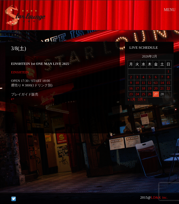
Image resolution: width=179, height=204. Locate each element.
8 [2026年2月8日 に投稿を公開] (168, 77)
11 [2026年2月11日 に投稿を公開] (143, 83)
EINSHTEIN (20, 72)
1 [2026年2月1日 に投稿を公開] (168, 71)
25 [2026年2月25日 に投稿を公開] (143, 94)
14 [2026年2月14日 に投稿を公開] (162, 83)
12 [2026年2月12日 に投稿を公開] (149, 83)
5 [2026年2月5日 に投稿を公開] (149, 77)
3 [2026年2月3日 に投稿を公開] (137, 77)
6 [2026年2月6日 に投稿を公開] (156, 77)
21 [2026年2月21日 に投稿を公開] (162, 88)
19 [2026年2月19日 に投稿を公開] (149, 88)
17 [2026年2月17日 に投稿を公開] (137, 88)
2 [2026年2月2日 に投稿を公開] (131, 77)
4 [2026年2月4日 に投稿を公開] (143, 77)
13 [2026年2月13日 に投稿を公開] (155, 83)
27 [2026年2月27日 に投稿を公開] (155, 94)
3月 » (142, 99)
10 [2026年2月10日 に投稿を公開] (137, 83)
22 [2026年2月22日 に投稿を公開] (168, 88)
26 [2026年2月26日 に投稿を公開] (149, 94)
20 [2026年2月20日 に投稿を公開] (155, 88)
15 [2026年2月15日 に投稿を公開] (168, 83)
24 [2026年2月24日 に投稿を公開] (137, 94)
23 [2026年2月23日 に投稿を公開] (131, 94)
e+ (12, 99)
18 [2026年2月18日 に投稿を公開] (143, 88)
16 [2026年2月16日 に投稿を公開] (131, 88)
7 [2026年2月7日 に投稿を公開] (162, 77)
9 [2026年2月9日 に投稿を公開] (131, 83)
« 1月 (131, 99)
